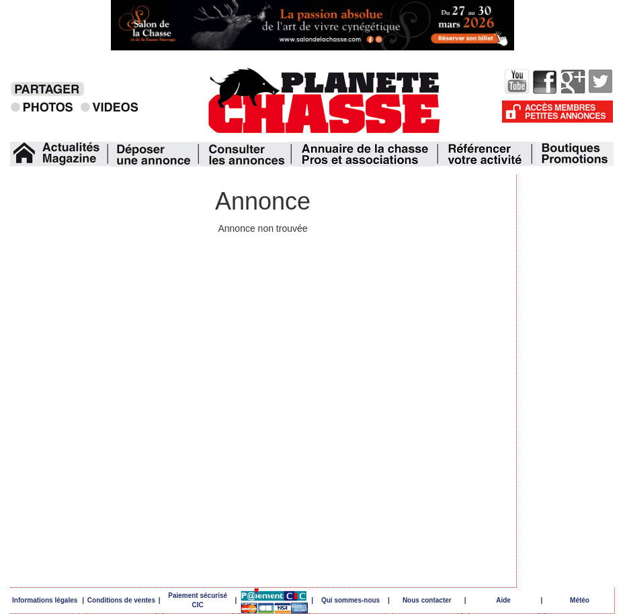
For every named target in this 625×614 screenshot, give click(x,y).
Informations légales (44, 600)
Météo (579, 600)
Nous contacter (427, 600)
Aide (503, 600)
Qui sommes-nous (350, 600)
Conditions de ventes (121, 600)
